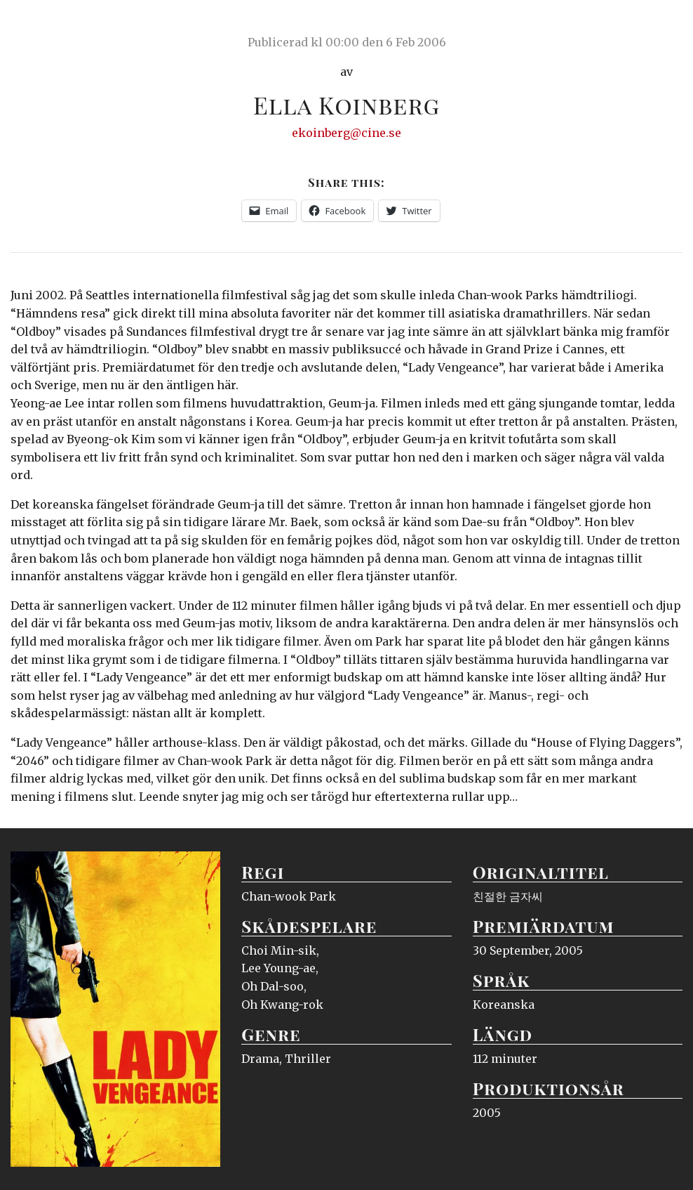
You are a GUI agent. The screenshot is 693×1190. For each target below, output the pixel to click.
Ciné (43, 24)
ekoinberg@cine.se (346, 133)
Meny (664, 25)
